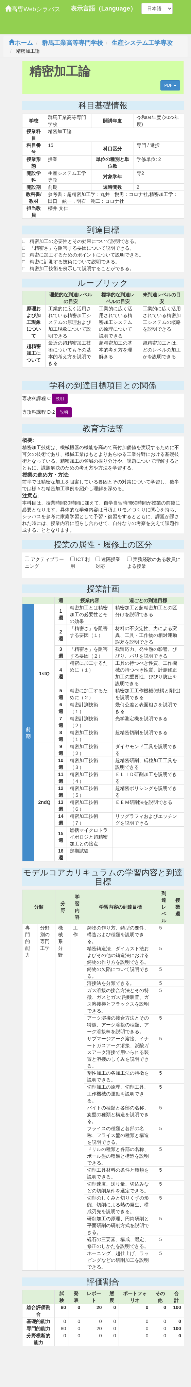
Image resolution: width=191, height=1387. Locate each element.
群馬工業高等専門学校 (72, 42)
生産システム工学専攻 (142, 42)
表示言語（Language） (103, 8)
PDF (170, 85)
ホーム (20, 42)
